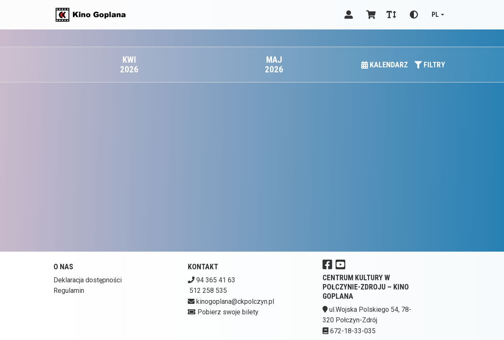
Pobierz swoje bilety (228, 312)
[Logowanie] (349, 15)
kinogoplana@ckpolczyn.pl (235, 301)
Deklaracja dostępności (87, 280)
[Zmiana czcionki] (391, 14)
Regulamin (68, 291)
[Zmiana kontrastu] (414, 14)
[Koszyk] (370, 15)
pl (435, 15)
